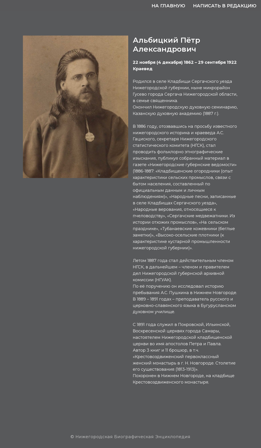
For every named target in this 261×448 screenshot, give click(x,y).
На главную (168, 5)
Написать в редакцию (224, 5)
